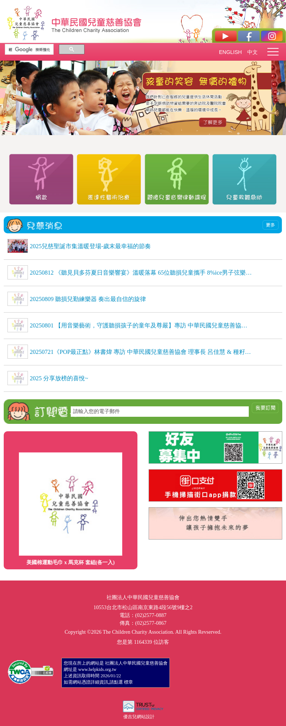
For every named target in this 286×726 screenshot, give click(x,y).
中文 (252, 52)
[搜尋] (29, 49)
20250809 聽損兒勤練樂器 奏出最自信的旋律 (88, 299)
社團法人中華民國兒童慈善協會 (97, 21)
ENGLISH (230, 52)
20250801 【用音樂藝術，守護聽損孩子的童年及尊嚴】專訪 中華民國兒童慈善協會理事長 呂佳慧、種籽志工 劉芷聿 (141, 325)
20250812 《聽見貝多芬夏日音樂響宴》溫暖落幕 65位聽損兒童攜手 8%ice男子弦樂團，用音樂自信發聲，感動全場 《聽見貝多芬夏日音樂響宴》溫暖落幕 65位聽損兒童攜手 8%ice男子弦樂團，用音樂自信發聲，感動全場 (141, 272)
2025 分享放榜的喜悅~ (59, 378)
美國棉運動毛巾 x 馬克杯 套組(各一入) (70, 562)
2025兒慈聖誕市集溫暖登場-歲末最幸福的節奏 (90, 246)
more (271, 225)
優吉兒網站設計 (139, 716)
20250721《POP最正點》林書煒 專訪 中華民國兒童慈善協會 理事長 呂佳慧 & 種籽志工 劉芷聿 (141, 352)
